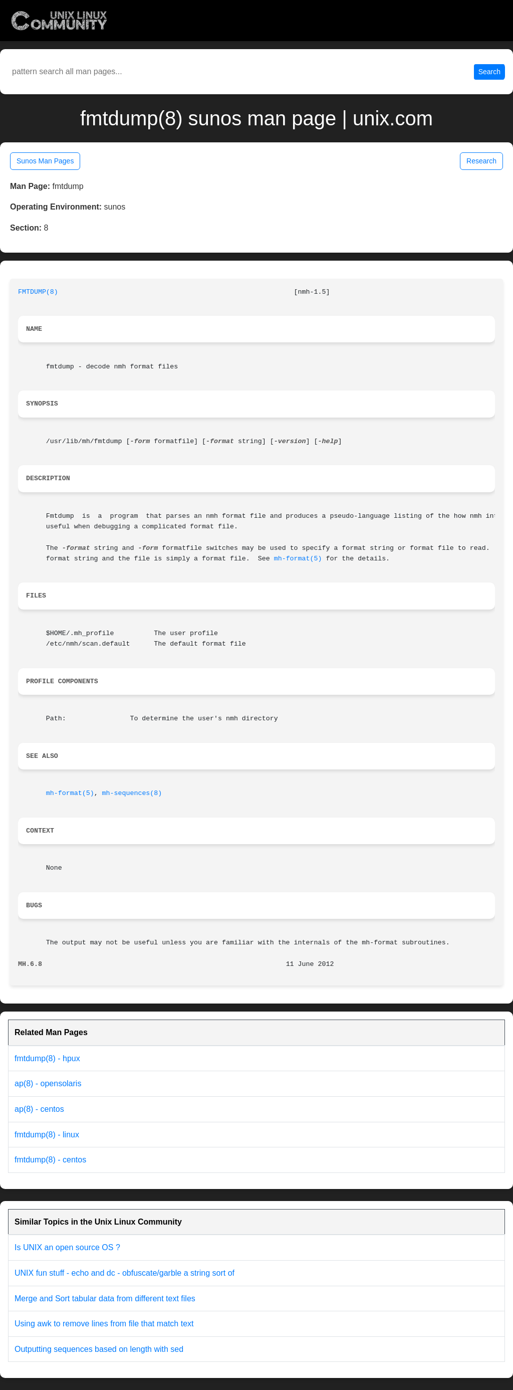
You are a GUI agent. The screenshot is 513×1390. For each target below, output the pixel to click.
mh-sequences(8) (132, 793)
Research (481, 161)
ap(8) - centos (39, 1109)
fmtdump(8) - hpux (47, 1058)
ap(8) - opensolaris (48, 1083)
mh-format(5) (298, 558)
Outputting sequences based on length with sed (99, 1349)
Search (489, 72)
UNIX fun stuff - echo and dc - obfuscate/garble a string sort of (124, 1273)
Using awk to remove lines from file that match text (104, 1323)
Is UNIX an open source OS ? (67, 1247)
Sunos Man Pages (45, 161)
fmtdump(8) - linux (47, 1134)
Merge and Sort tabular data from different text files (105, 1298)
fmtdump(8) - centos (50, 1159)
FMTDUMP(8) (38, 292)
